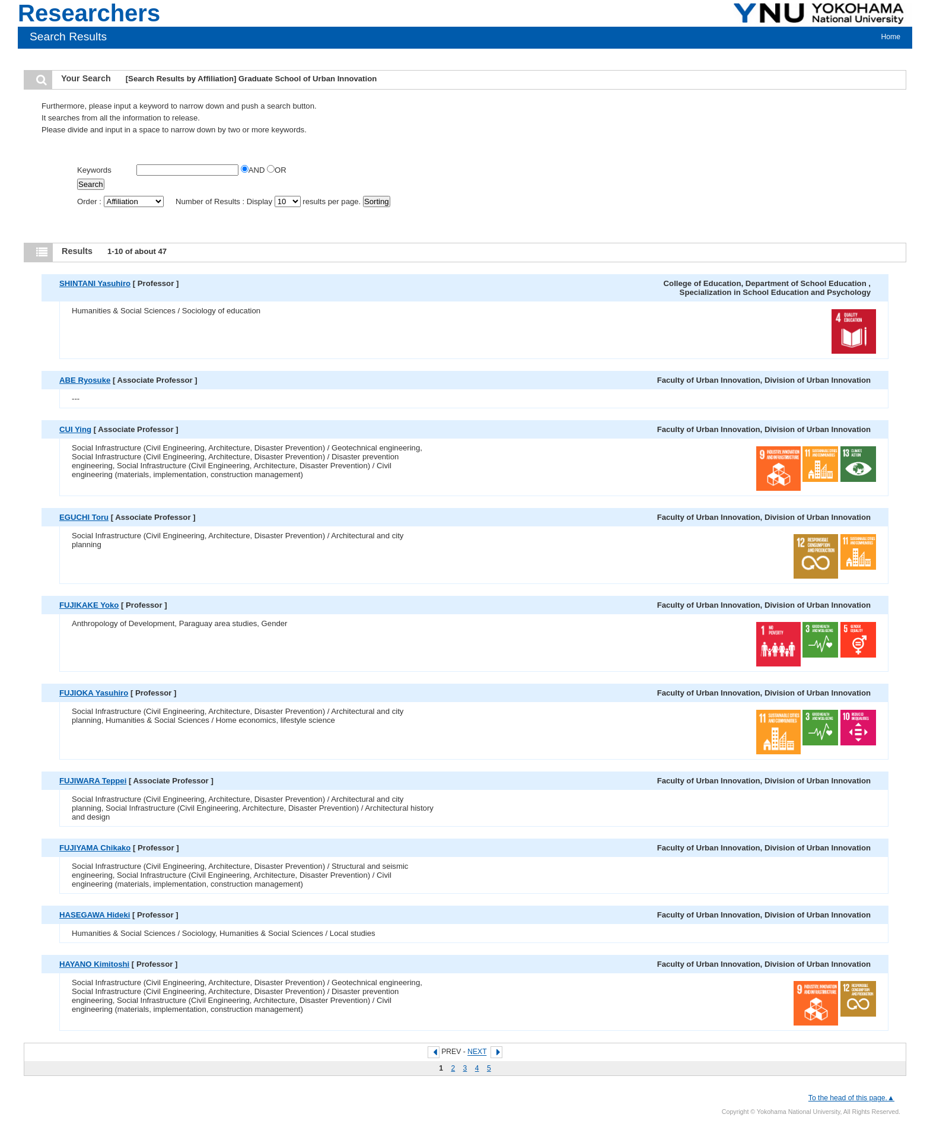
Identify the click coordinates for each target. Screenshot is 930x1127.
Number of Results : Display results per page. (269, 201)
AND (254, 170)
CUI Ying (75, 429)
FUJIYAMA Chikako (94, 847)
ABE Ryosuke (84, 380)
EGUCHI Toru (84, 517)
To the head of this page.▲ (851, 1098)
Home (890, 37)
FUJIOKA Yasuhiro (93, 692)
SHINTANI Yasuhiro (94, 283)
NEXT (476, 1052)
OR (276, 170)
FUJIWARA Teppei (92, 780)
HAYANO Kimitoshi (94, 964)
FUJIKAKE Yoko (89, 605)
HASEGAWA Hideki (94, 914)
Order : (121, 201)
